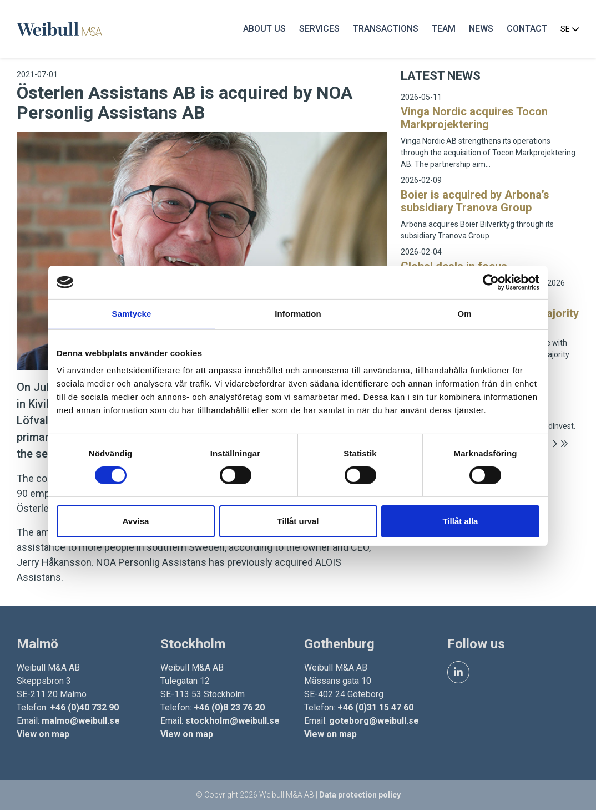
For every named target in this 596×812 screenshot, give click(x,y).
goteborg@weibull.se (374, 722)
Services (318, 30)
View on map (44, 735)
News (480, 30)
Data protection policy (360, 797)
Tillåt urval (298, 521)
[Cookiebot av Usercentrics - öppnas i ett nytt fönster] (490, 282)
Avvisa (136, 521)
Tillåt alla (460, 521)
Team (442, 30)
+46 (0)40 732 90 (85, 709)
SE (568, 30)
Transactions (384, 30)
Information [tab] (298, 313)
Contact (526, 30)
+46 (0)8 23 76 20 (229, 709)
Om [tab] (464, 313)
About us (263, 30)
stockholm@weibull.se (233, 722)
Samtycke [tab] (131, 313)
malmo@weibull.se (82, 722)
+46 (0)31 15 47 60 (375, 709)
